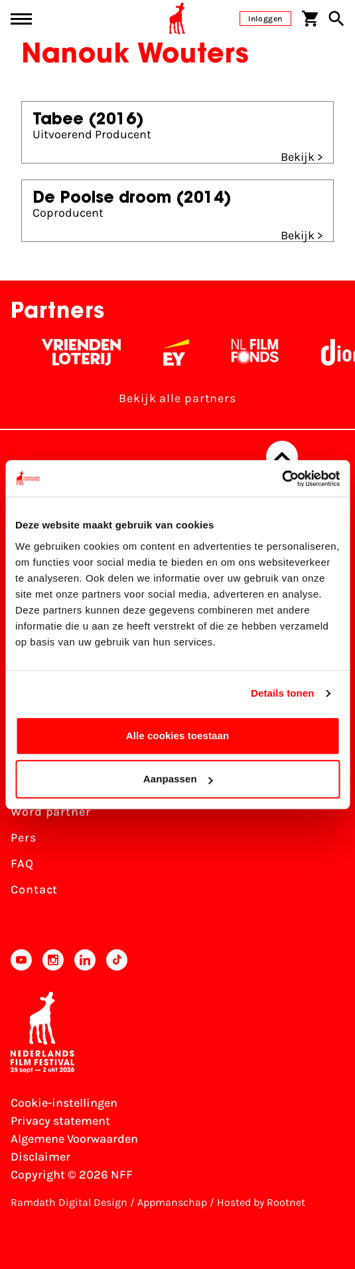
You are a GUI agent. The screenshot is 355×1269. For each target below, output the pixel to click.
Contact (34, 889)
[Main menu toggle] (21, 19)
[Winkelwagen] (310, 19)
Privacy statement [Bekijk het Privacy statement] (60, 1120)
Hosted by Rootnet (261, 1202)
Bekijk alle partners (177, 398)
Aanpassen (178, 778)
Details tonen (282, 693)
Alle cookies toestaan (178, 735)
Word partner (51, 811)
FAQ (22, 863)
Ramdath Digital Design (69, 1202)
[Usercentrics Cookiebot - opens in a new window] (282, 478)
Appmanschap (172, 1202)
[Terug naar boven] (282, 457)
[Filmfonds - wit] (259, 352)
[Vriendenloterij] (85, 352)
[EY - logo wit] (180, 352)
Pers (23, 837)
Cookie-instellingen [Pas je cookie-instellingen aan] (64, 1103)
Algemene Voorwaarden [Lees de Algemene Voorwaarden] (74, 1138)
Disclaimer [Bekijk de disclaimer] (40, 1156)
